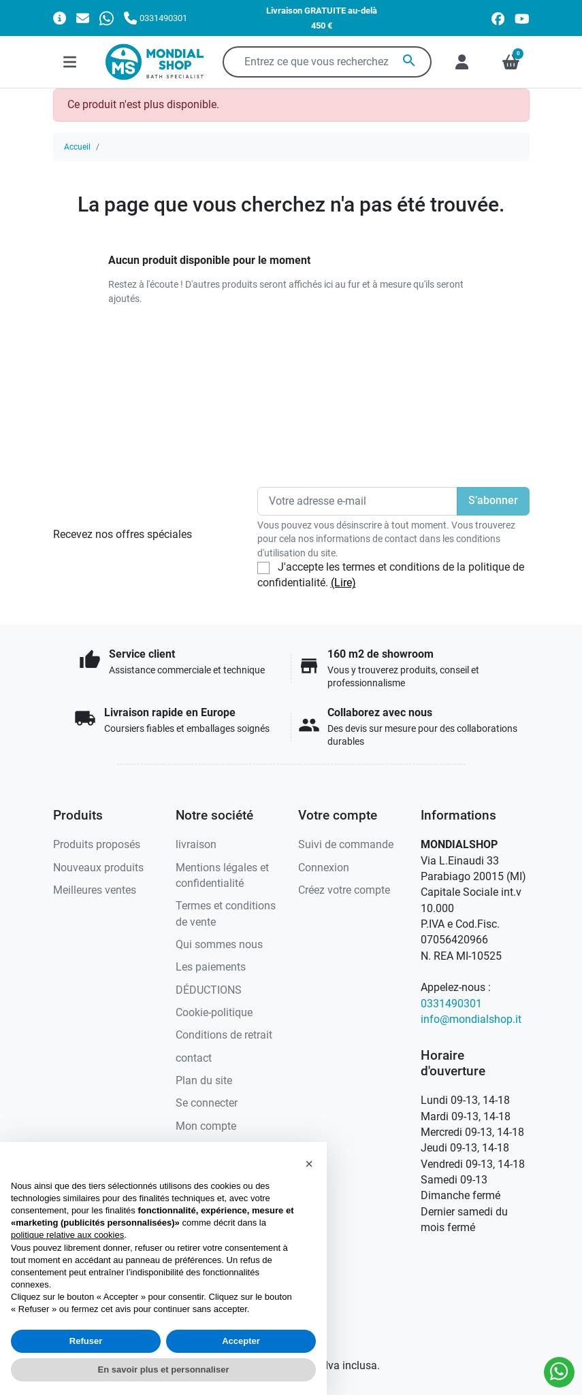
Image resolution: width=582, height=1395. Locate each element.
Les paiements (211, 967)
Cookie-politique (214, 1013)
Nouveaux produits (98, 868)
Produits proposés (96, 845)
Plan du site (204, 1081)
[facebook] (497, 18)
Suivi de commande (345, 845)
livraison (196, 845)
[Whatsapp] (106, 18)
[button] (309, 1164)
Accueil (77, 147)
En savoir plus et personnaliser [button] (163, 1369)
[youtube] (522, 18)
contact (194, 1058)
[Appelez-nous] (155, 18)
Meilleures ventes (94, 890)
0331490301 (451, 1004)
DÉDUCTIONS (209, 990)
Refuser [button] (85, 1341)
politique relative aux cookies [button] (67, 1235)
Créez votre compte (344, 890)
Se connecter (207, 1103)
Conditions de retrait (224, 1035)
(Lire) (343, 583)
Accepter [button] (241, 1341)
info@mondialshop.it (471, 1019)
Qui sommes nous (219, 945)
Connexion (323, 868)
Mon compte (206, 1126)
